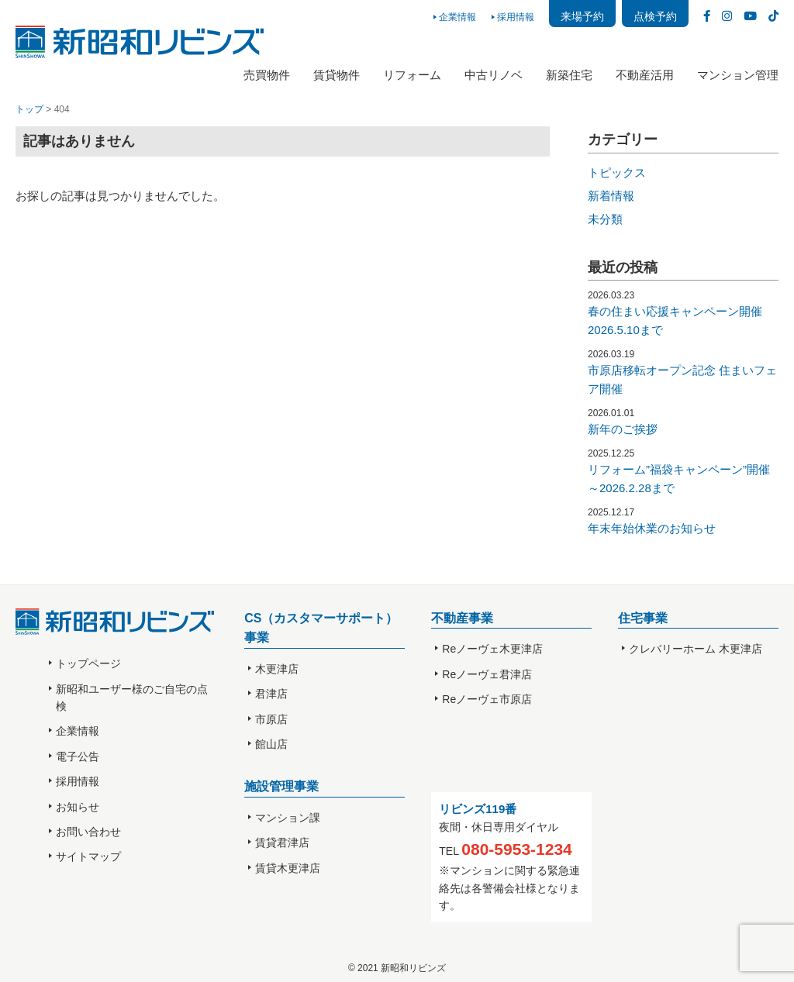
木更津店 (277, 669)
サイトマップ (88, 856)
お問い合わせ (88, 831)
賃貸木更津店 (287, 868)
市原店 (271, 719)
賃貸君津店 (282, 842)
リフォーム (412, 74)
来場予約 (582, 16)
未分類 (605, 219)
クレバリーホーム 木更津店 (695, 649)
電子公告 (77, 756)
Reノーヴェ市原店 (487, 699)
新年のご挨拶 (623, 429)
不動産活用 (645, 74)
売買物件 (266, 74)
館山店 (271, 744)
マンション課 (287, 817)
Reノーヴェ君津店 (487, 674)
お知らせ (77, 807)
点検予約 (655, 16)
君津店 (271, 693)
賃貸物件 (336, 74)
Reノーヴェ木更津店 (492, 649)
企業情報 (457, 17)
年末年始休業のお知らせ (652, 528)
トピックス (617, 172)
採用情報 (515, 17)
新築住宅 (569, 74)
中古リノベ (493, 74)
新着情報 (611, 195)
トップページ (88, 663)
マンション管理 (737, 74)
